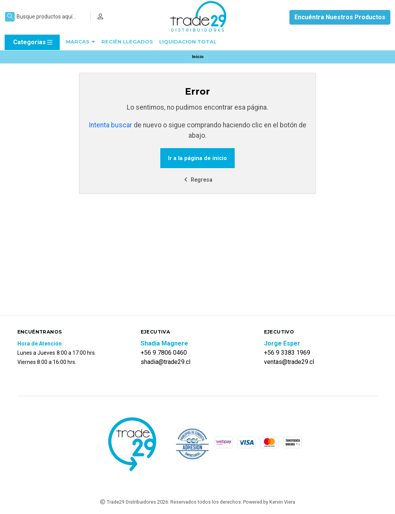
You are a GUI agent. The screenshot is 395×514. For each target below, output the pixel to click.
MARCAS (80, 42)
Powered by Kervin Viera (269, 502)
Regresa (197, 180)
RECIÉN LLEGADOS (127, 42)
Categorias (33, 42)
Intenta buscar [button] (110, 125)
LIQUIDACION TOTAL (188, 42)
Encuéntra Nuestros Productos (339, 17)
